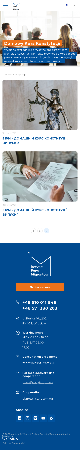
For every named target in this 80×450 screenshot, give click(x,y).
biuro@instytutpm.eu (37, 398)
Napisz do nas (40, 287)
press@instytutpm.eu (37, 382)
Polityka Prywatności (13, 443)
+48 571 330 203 (39, 308)
